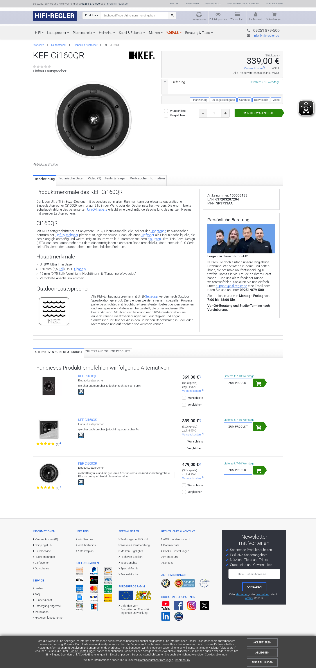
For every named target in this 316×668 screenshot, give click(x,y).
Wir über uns (85, 539)
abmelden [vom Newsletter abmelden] (242, 594)
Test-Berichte (128, 562)
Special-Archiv (129, 568)
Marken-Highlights (131, 551)
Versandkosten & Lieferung (243, 3)
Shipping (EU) (43, 545)
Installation (41, 612)
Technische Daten (71, 178)
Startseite (38, 45)
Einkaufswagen (274, 19)
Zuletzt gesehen (218, 19)
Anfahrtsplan (85, 551)
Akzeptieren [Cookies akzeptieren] (262, 642)
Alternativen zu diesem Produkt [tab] (58, 352)
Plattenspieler (82, 33)
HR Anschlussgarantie (49, 617)
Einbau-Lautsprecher (85, 45)
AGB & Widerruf (274, 3)
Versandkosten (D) (46, 539)
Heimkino (105, 33)
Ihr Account (255, 19)
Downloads (261, 99)
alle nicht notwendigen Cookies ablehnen (201, 654)
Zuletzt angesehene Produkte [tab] (107, 351)
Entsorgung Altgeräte (48, 606)
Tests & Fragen (115, 178)
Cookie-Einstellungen (82, 651)
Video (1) (94, 178)
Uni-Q (91, 209)
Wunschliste (237, 19)
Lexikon (39, 588)
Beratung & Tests (197, 33)
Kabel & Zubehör (130, 33)
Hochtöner (158, 231)
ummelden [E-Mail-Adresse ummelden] (262, 594)
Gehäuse (151, 296)
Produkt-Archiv (129, 574)
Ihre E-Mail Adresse (252, 574)
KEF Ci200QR (87, 464)
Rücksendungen (45, 556)
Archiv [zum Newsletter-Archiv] (249, 598)
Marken (154, 33)
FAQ (37, 594)
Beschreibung (45, 179)
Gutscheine (42, 568)
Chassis (80, 269)
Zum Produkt (238, 383)
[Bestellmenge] (214, 113)
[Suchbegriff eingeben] (135, 15)
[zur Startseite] (55, 16)
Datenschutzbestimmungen (155, 660)
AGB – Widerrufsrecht (176, 539)
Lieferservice (43, 551)
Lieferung (173, 82)
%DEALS (172, 33)
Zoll (61, 269)
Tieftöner (147, 235)
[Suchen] (172, 15)
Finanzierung (199, 99)
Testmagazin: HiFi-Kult (134, 539)
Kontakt (175, 3)
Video (276, 99)
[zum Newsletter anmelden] (254, 586)
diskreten (154, 239)
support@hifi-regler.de (231, 286)
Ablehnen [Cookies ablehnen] (262, 652)
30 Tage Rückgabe (223, 99)
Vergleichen (199, 19)
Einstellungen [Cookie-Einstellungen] (262, 662)
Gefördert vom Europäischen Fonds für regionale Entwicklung (135, 609)
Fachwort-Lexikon (131, 556)
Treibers (101, 209)
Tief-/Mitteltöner (66, 235)
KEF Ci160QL (87, 376)
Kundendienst (43, 600)
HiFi (38, 33)
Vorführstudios (87, 545)
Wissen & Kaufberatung (135, 545)
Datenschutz (213, 3)
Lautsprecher (56, 33)
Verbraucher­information (147, 178)
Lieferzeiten (42, 562)
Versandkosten (253, 68)
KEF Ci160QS (87, 420)
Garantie (244, 99)
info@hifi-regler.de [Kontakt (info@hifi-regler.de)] (116, 3)
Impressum (182, 660)
